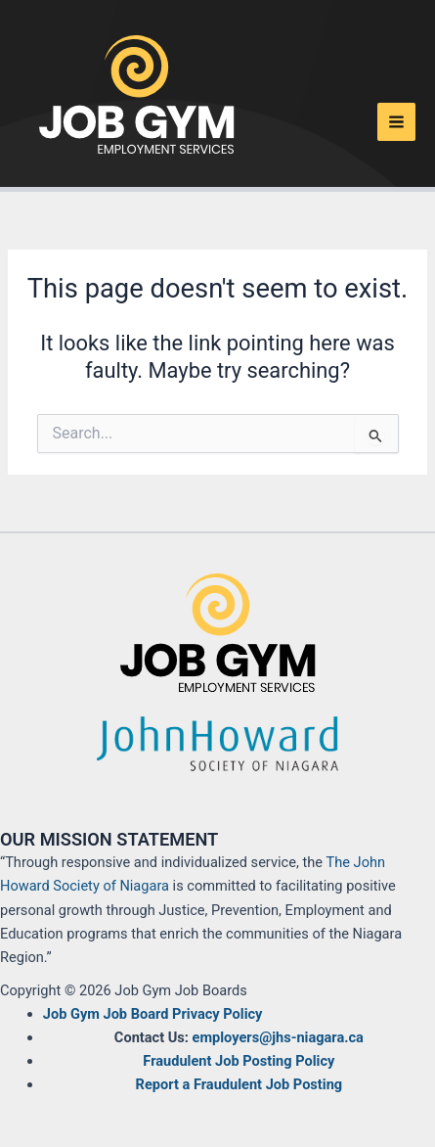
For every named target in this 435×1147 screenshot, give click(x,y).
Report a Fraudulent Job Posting (239, 1084)
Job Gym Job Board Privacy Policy (153, 1014)
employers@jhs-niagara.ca (278, 1037)
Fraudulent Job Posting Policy (238, 1061)
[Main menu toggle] (396, 122)
